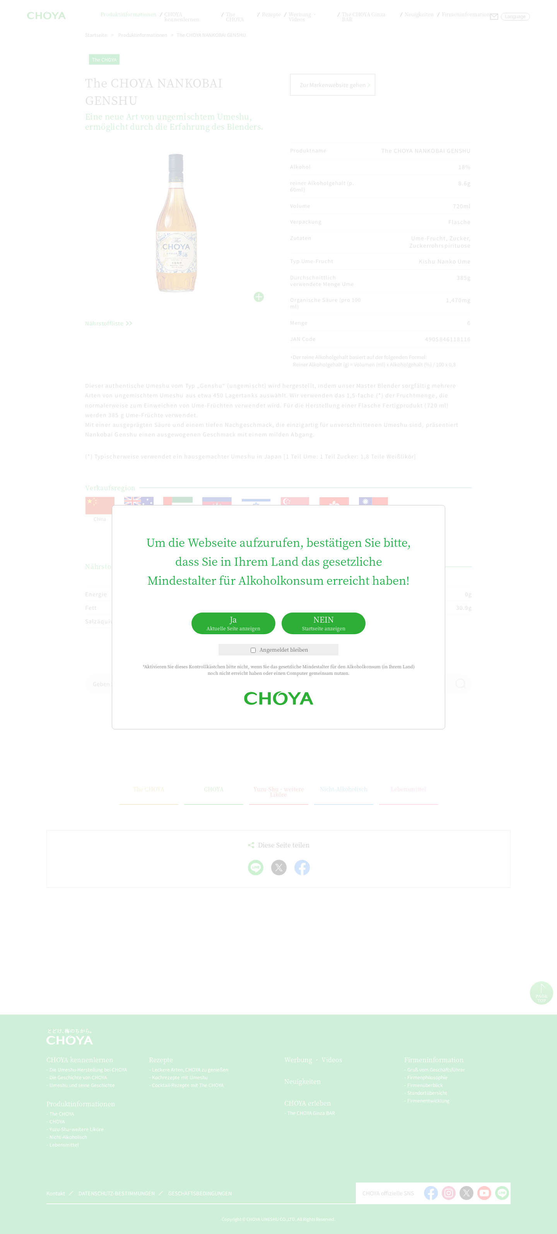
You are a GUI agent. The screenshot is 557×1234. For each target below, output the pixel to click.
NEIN (323, 623)
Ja (233, 623)
